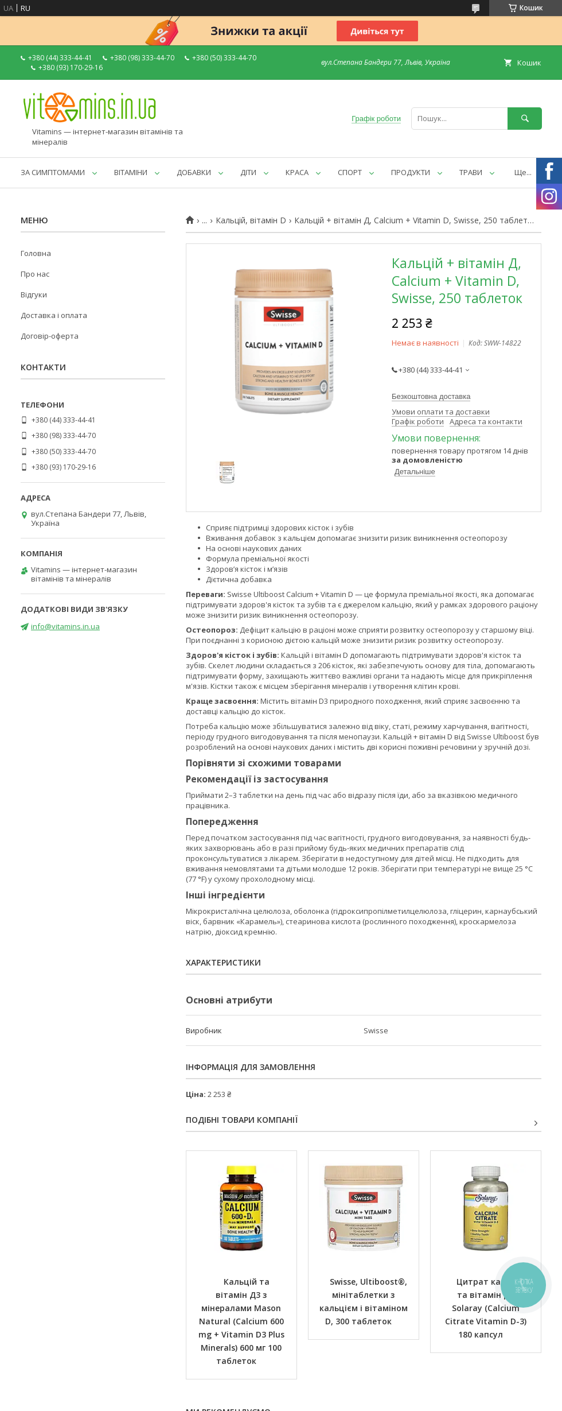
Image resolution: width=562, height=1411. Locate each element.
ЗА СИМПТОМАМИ (53, 172)
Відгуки (34, 294)
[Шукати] (525, 118)
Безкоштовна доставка (431, 396)
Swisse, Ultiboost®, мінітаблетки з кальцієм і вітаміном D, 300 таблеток (364, 1301)
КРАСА (297, 172)
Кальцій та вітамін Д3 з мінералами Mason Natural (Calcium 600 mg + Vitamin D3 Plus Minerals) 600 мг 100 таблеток (242, 1321)
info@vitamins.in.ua (65, 626)
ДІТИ (248, 172)
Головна (36, 253)
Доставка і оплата (54, 315)
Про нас (35, 274)
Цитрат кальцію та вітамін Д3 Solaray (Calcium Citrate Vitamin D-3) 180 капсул (487, 1308)
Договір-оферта (50, 336)
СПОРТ (350, 172)
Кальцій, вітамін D (251, 220)
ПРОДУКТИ (410, 172)
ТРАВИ (470, 172)
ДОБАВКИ (194, 172)
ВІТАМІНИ (130, 172)
